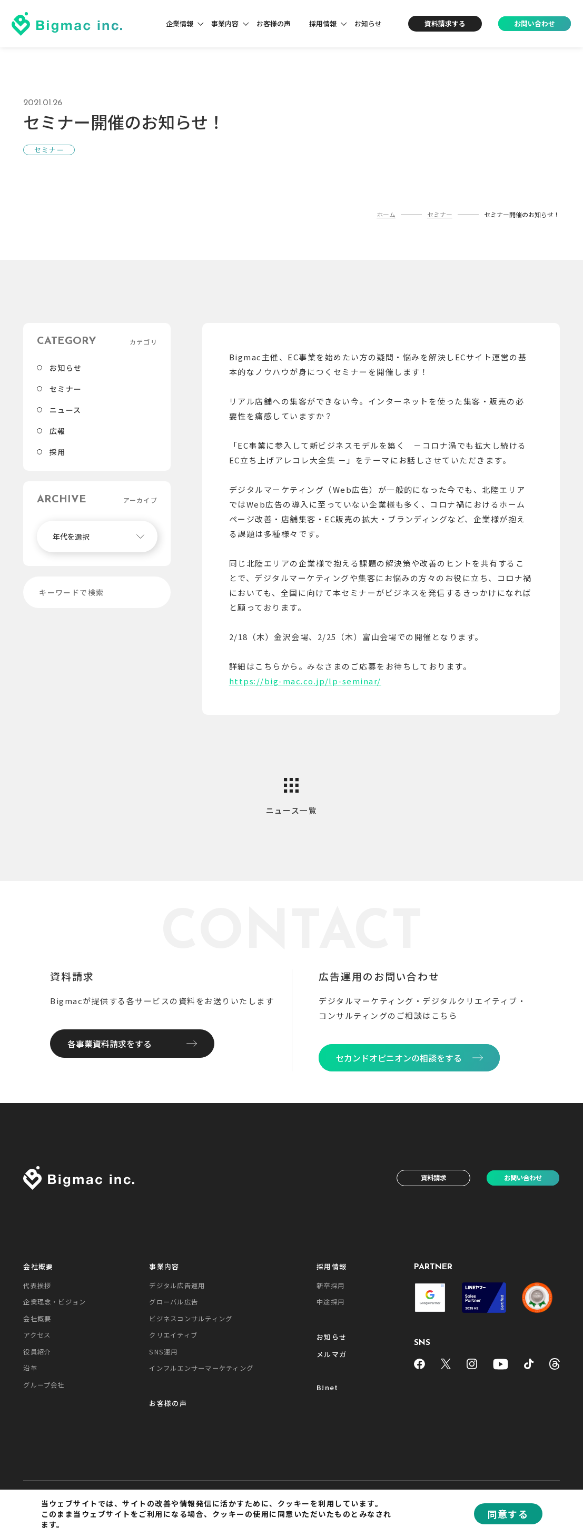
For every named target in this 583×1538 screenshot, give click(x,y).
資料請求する (445, 23)
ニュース (66, 409)
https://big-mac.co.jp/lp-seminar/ (305, 680)
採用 (58, 452)
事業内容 (225, 23)
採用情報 (323, 23)
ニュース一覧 (292, 810)
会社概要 (38, 1266)
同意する (508, 1514)
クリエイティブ (173, 1335)
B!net (327, 1387)
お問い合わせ (534, 23)
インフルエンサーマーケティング (201, 1368)
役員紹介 (37, 1352)
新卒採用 (330, 1285)
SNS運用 (163, 1352)
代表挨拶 (37, 1285)
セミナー (66, 388)
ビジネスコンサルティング (190, 1318)
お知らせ (368, 23)
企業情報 (179, 23)
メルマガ (332, 1354)
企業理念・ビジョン (54, 1302)
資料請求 (433, 1177)
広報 (58, 431)
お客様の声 (273, 23)
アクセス (37, 1335)
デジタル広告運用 (177, 1285)
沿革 (30, 1368)
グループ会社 (43, 1385)
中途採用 (330, 1302)
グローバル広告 (173, 1302)
